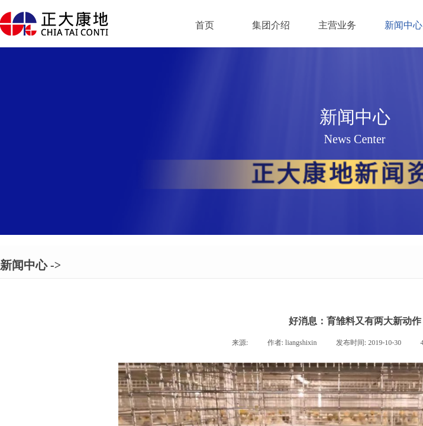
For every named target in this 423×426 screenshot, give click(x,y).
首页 (204, 25)
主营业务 (337, 25)
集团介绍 (271, 25)
